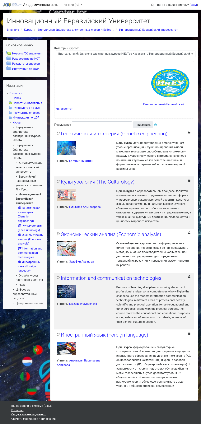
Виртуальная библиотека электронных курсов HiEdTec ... (76, 29)
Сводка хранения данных (28, 414)
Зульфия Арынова (81, 261)
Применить (143, 125)
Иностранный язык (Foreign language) (104, 335)
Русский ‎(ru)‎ (71, 5)
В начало (13, 29)
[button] (152, 4)
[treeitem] (25, 93)
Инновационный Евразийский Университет (148, 29)
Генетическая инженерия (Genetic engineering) (114, 134)
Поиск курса (62, 124)
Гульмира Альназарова (85, 207)
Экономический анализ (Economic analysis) (111, 234)
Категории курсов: (66, 48)
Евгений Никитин (81, 161)
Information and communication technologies (111, 278)
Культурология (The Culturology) (97, 182)
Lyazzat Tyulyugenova (83, 303)
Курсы (28, 29)
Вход (193, 5)
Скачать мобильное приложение (33, 419)
